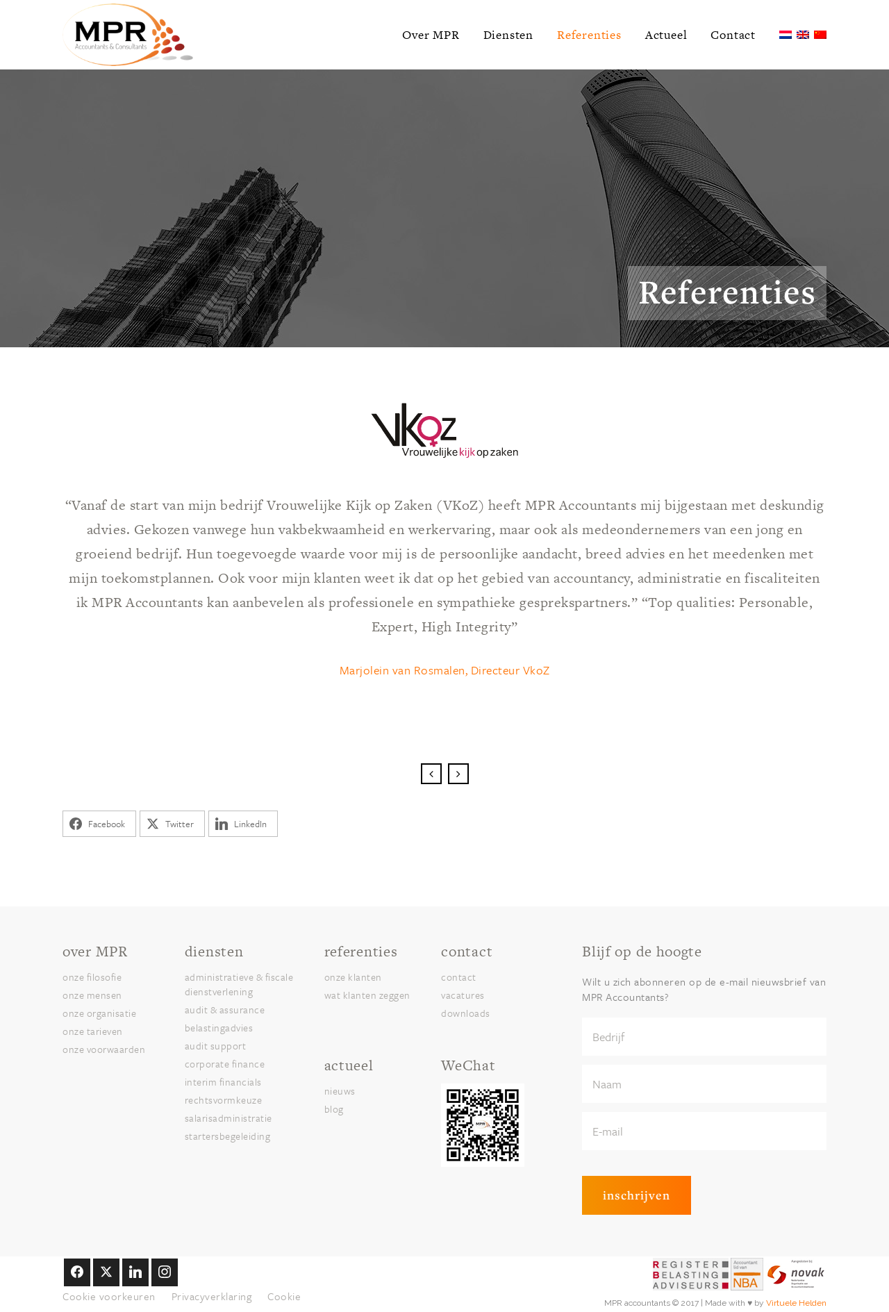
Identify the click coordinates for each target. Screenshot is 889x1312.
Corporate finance (225, 1063)
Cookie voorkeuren (109, 1296)
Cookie (284, 1296)
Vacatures (463, 995)
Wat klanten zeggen (367, 995)
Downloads (465, 1013)
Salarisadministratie (228, 1118)
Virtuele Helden (796, 1303)
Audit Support (216, 1045)
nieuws (340, 1090)
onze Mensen (92, 995)
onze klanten (353, 977)
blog (334, 1109)
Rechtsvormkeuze (224, 1100)
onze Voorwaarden (104, 1049)
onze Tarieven (93, 1031)
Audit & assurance (225, 1009)
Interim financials (223, 1081)
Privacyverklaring (212, 1296)
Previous (431, 773)
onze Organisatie (99, 1013)
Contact (458, 977)
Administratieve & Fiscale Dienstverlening (239, 984)
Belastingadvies (219, 1027)
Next (458, 773)
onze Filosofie (92, 977)
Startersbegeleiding (228, 1136)
